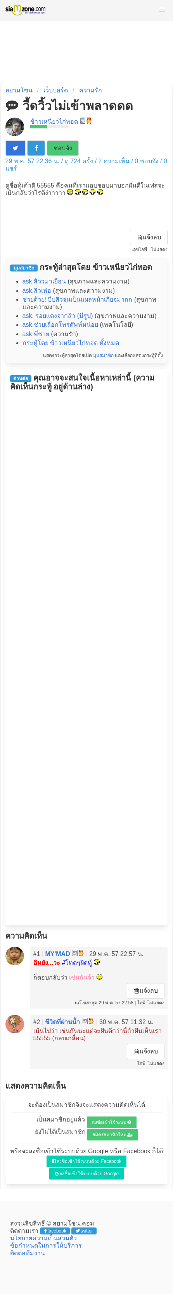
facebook (55, 1231)
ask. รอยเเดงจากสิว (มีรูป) (57, 315)
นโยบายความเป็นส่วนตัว (43, 1238)
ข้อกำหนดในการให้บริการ (46, 1245)
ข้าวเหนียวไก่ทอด (54, 121)
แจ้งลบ (149, 237)
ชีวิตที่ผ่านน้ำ (62, 1022)
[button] (162, 10)
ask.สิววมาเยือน (44, 281)
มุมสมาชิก (103, 355)
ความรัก (90, 90)
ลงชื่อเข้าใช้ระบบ (111, 1122)
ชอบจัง (63, 148)
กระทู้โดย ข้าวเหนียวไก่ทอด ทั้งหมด (70, 343)
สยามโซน (19, 90)
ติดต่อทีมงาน (27, 1253)
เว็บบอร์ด (55, 90)
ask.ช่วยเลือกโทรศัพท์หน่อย (60, 324)
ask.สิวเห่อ (36, 290)
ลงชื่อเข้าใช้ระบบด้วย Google (87, 1173)
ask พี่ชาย (35, 334)
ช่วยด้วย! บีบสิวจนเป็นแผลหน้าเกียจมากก (77, 299)
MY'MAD (57, 954)
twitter (84, 1231)
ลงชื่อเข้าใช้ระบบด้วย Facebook (86, 1161)
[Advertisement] (86, 658)
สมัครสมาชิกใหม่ (112, 1134)
